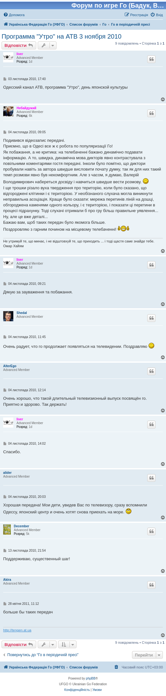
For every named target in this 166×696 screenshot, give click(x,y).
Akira (7, 579)
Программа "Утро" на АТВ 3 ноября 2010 (62, 36)
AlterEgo (10, 366)
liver (20, 54)
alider (7, 472)
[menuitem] (13, 15)
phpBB (91, 678)
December (21, 526)
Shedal (22, 313)
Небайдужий (26, 108)
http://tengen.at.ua (17, 630)
